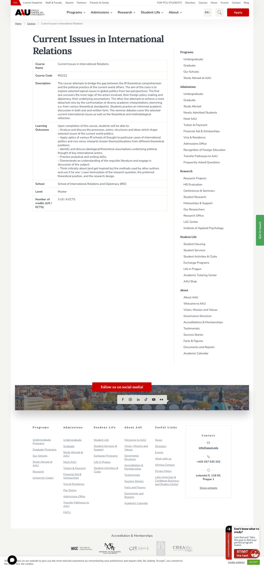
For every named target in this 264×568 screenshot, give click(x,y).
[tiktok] (145, 399)
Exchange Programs (196, 263)
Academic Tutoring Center (200, 275)
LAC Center (191, 222)
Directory (190, 2)
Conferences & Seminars (199, 191)
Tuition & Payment (195, 125)
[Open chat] (12, 560)
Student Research (195, 197)
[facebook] (122, 399)
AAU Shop (190, 281)
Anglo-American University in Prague (30, 12)
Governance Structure (197, 316)
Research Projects (195, 178)
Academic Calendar (196, 353)
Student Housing (194, 244)
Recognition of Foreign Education (205, 150)
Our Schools (191, 72)
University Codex (43, 478)
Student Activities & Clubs (200, 256)
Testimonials (192, 328)
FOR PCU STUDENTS (169, 2)
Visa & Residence (195, 137)
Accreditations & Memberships (203, 322)
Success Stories (193, 335)
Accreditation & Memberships (133, 467)
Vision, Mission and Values (201, 310)
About (174, 12)
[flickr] (161, 399)
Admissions (100, 12)
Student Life (150, 12)
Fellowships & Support (198, 203)
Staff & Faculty (53, 2)
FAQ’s (67, 512)
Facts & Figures (193, 341)
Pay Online (69, 490)
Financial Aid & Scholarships (202, 131)
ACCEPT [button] (253, 562)
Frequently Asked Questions (202, 162)
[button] (207, 12)
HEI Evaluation (193, 184)
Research (125, 12)
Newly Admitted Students (200, 113)
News (214, 2)
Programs (74, 12)
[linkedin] (138, 399)
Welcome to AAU (195, 304)
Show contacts (208, 488)
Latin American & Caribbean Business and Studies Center (167, 481)
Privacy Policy (163, 471)
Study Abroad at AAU (197, 78)
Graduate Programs (44, 449)
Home (18, 23)
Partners (81, 2)
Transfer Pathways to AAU (201, 156)
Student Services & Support (105, 447)
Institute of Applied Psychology (204, 228)
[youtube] (153, 399)
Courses (203, 2)
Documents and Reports (199, 347)
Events (224, 2)
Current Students (32, 2)
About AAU (191, 297)
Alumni (69, 2)
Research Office (194, 216)
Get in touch (260, 230)
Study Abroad (192, 106)
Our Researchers (194, 209)
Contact (236, 2)
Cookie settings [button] (236, 562)
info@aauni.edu (208, 445)
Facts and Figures (135, 487)
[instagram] (130, 399)
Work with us (163, 459)
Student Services (194, 250)
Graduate (189, 65)
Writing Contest (165, 465)
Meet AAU (190, 119)
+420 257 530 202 (208, 459)
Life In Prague (102, 462)
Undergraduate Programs (42, 441)
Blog (246, 2)
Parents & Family (99, 2)
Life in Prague (192, 269)
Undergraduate (193, 59)
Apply (238, 12)
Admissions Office (195, 144)
